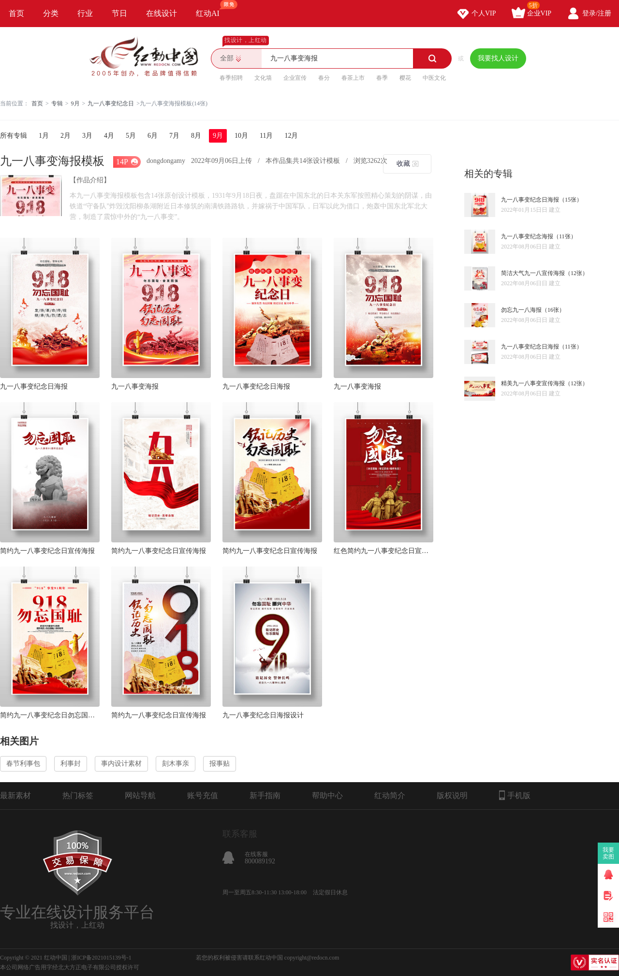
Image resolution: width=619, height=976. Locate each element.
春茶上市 (353, 77)
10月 (241, 135)
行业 (85, 13)
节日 (119, 13)
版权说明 (452, 795)
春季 (382, 77)
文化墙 (263, 77)
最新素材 (15, 795)
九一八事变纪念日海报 (34, 386)
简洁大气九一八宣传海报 (533, 273)
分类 (51, 13)
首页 (16, 13)
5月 (131, 135)
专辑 (57, 103)
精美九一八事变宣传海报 (533, 383)
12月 (291, 135)
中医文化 (434, 77)
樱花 (405, 77)
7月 (174, 135)
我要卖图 (609, 853)
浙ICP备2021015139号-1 (101, 957)
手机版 (515, 795)
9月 (75, 103)
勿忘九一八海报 (521, 309)
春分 (324, 77)
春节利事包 (23, 763)
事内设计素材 (121, 763)
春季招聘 (231, 77)
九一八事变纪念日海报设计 (263, 715)
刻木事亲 (175, 763)
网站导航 (140, 795)
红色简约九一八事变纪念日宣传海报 (383, 550)
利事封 (70, 763)
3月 (87, 135)
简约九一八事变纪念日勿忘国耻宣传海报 (50, 715)
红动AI (212, 8)
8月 (196, 135)
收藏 (403, 163)
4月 (109, 135)
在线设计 (161, 13)
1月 (44, 135)
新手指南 (265, 795)
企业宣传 (295, 77)
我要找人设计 (498, 58)
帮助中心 (327, 795)
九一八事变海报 (135, 386)
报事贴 (219, 763)
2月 (65, 135)
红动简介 (389, 795)
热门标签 (77, 795)
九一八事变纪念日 (111, 103)
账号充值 (202, 795)
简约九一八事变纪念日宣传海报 (47, 550)
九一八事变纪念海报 (527, 236)
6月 (152, 135)
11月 (266, 135)
